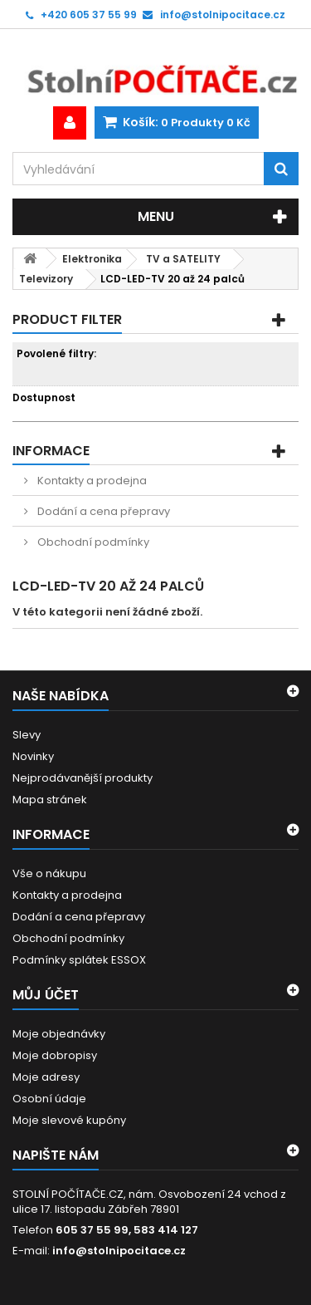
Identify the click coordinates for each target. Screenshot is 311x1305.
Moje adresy (46, 1077)
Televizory (46, 279)
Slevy (26, 735)
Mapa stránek (49, 799)
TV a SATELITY (183, 259)
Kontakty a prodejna (91, 480)
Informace (51, 450)
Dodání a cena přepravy (102, 511)
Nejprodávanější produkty (82, 778)
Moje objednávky (58, 1034)
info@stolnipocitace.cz (119, 1250)
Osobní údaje (49, 1098)
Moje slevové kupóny (69, 1120)
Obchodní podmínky (92, 542)
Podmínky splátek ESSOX (79, 960)
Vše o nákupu (49, 873)
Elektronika (92, 259)
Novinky (33, 756)
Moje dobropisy (54, 1055)
